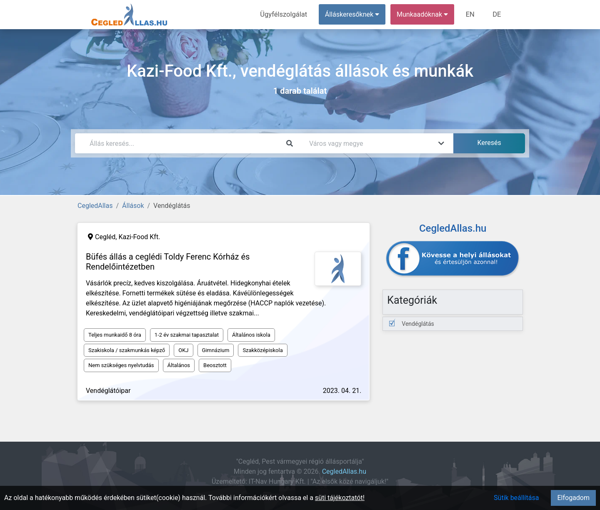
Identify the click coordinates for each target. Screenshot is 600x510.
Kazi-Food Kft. (139, 237)
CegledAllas (95, 206)
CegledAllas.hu (344, 471)
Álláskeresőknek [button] (354, 14)
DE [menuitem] (497, 14)
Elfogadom (573, 498)
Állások (133, 206)
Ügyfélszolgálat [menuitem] (286, 14)
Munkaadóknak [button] (424, 14)
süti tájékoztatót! (340, 498)
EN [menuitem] (471, 14)
